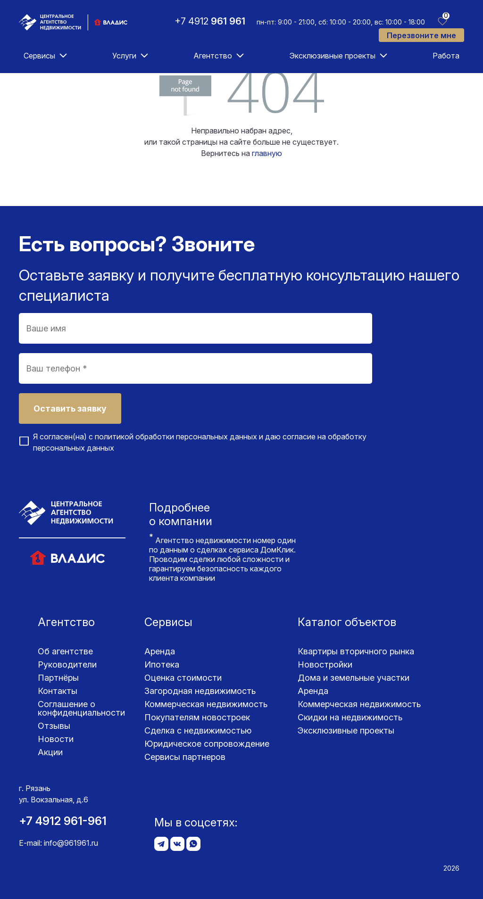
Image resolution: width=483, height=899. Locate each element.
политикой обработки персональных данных (176, 436)
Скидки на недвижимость (350, 717)
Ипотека (161, 664)
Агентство (212, 55)
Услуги (124, 55)
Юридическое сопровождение (206, 744)
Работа (446, 55)
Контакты (57, 691)
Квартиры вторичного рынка (356, 651)
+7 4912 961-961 (63, 821)
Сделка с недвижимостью (197, 730)
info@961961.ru (71, 843)
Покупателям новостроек (197, 717)
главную (267, 153)
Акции (50, 752)
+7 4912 (210, 21)
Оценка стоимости (183, 678)
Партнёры (58, 678)
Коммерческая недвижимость (205, 704)
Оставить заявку (70, 408)
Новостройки (325, 664)
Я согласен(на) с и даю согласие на (199, 442)
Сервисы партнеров (184, 757)
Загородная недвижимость (200, 691)
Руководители (67, 664)
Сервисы (39, 55)
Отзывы (54, 726)
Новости (56, 739)
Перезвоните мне (421, 35)
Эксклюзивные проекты (332, 55)
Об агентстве (65, 651)
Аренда (159, 651)
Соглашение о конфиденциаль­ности (81, 708)
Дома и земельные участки (353, 678)
